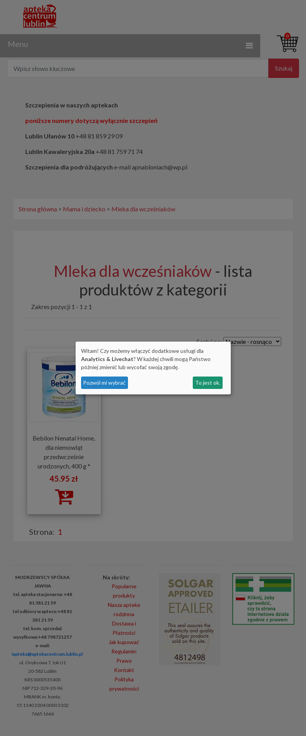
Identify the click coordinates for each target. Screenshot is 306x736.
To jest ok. (207, 382)
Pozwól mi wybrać (104, 382)
